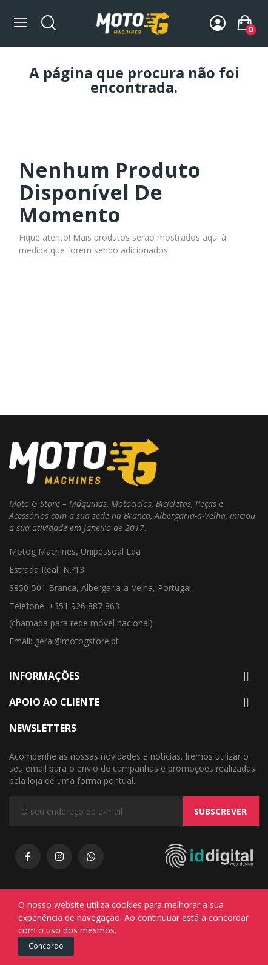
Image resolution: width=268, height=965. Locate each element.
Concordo (46, 946)
